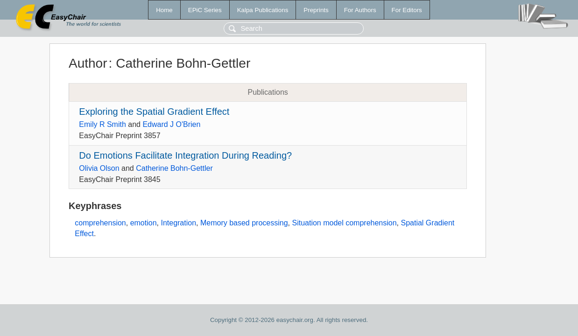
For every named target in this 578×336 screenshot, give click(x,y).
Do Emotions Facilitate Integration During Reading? (185, 155)
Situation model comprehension (344, 223)
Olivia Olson (99, 168)
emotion (143, 223)
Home (164, 10)
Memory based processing (244, 223)
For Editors (407, 10)
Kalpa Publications (263, 10)
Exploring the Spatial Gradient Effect (154, 111)
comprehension (100, 223)
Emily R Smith (102, 124)
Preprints (315, 10)
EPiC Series (205, 10)
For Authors (360, 10)
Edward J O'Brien (171, 124)
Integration (178, 223)
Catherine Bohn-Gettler (174, 168)
